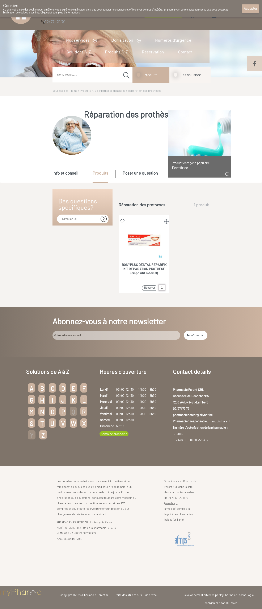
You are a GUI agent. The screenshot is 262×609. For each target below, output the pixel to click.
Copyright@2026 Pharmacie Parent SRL (85, 595)
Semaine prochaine (114, 434)
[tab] (68, 176)
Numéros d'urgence (173, 39)
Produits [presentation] (100, 172)
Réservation (153, 51)
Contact (185, 51)
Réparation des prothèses (144, 90)
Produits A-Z (116, 51)
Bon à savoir (122, 39)
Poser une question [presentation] (140, 172)
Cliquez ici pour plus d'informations (60, 12)
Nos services (77, 39)
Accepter (250, 9)
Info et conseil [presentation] (65, 172)
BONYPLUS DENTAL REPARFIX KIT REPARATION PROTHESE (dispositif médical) (144, 269)
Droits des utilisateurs (128, 595)
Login (224, 15)
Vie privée (150, 595)
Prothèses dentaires (112, 90)
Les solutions (191, 74)
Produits (150, 74)
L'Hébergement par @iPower (218, 603)
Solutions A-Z (79, 51)
